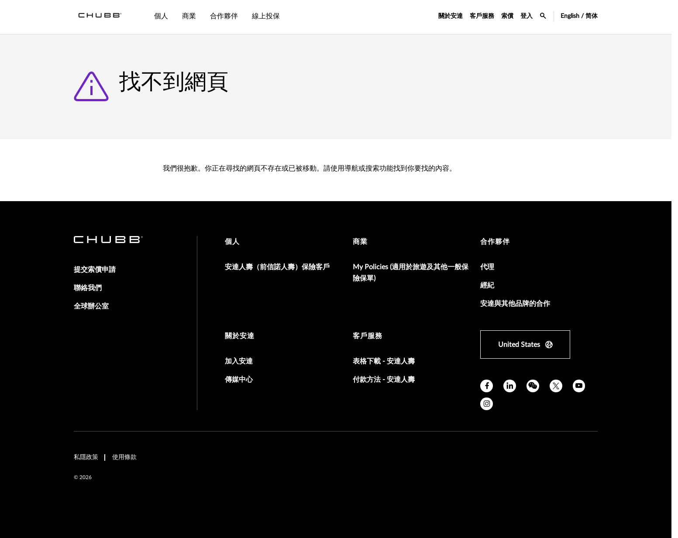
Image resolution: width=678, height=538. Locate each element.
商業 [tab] (189, 16)
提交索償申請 (95, 269)
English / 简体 (579, 16)
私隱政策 (86, 457)
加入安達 (239, 361)
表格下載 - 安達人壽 (384, 361)
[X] (556, 386)
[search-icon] (543, 17)
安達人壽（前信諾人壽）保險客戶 (277, 267)
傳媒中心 (239, 379)
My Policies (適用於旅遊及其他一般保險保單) (410, 273)
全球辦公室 (91, 306)
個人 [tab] (161, 16)
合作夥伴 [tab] (224, 16)
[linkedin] (509, 386)
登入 (526, 16)
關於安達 (450, 16)
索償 (507, 16)
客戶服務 (482, 16)
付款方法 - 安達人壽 (384, 379)
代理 (487, 267)
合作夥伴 (495, 241)
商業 (360, 241)
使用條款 (124, 457)
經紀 (487, 285)
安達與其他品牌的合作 (515, 303)
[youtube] (579, 386)
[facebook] (486, 386)
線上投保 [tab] (266, 16)
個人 (232, 241)
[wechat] (533, 386)
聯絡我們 (88, 287)
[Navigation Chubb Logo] (100, 17)
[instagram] (486, 404)
